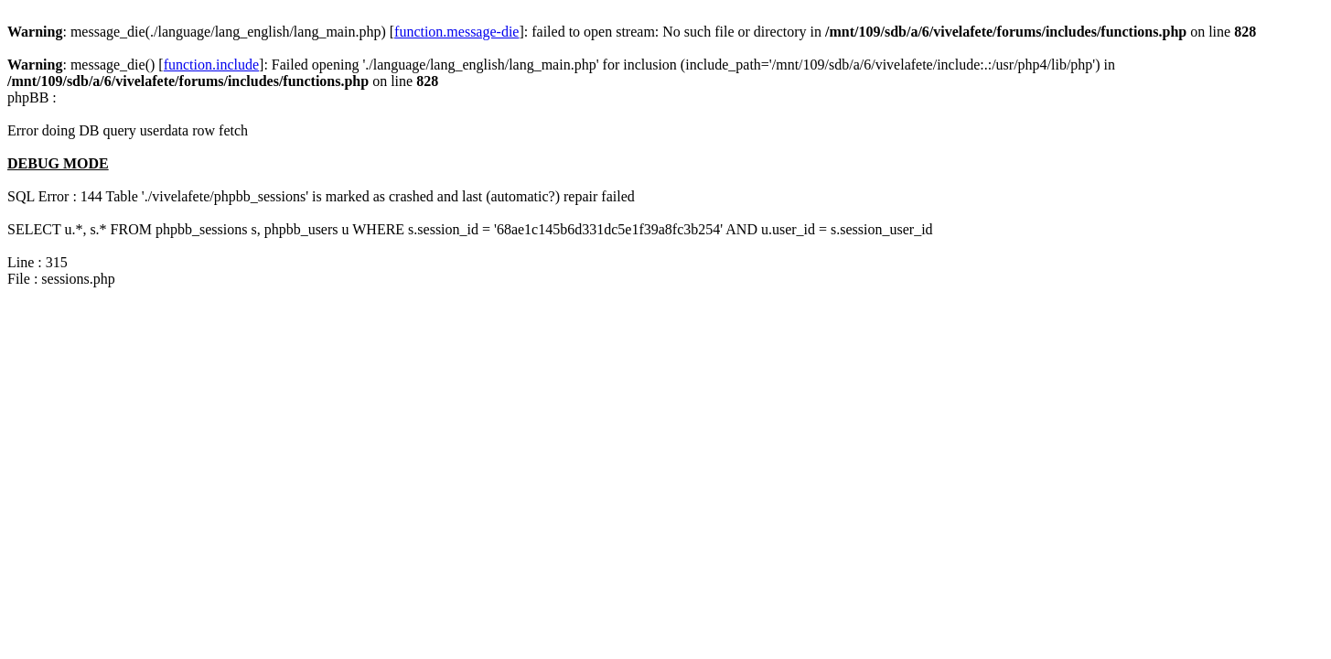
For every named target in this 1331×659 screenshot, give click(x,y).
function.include (211, 64)
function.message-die (456, 31)
